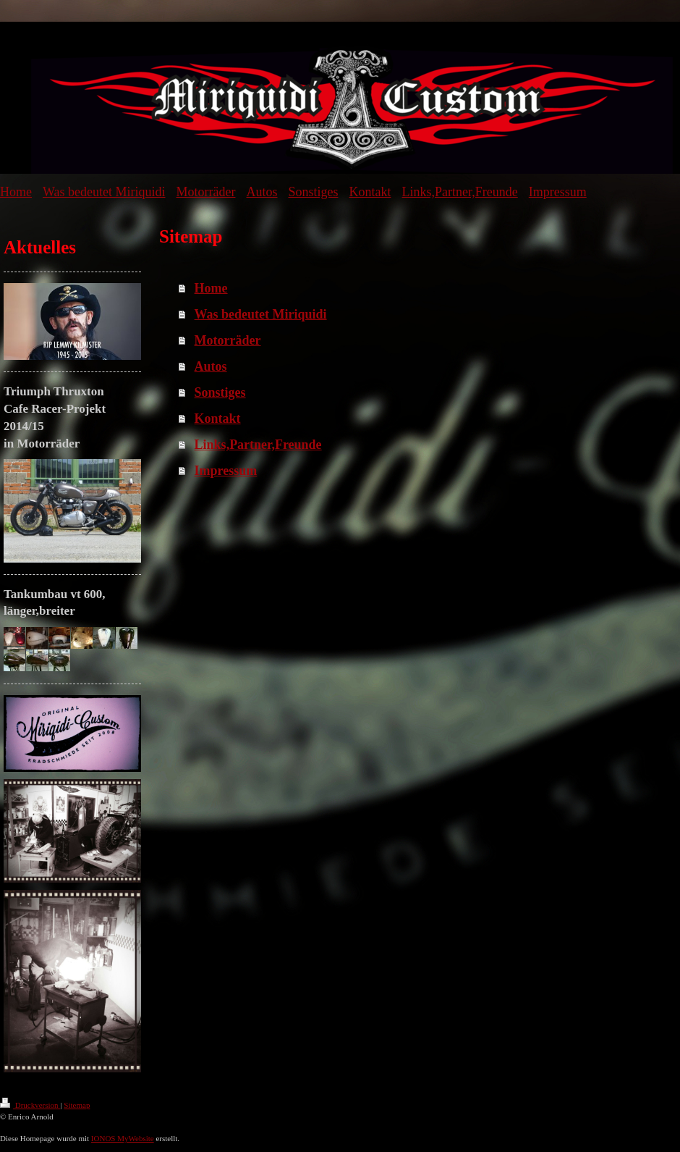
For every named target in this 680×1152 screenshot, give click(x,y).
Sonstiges (220, 392)
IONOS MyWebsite (122, 1138)
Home (211, 288)
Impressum (226, 470)
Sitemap (77, 1105)
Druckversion (30, 1105)
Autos (211, 366)
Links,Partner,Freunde (258, 444)
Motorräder (228, 340)
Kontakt (218, 418)
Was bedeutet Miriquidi (261, 314)
